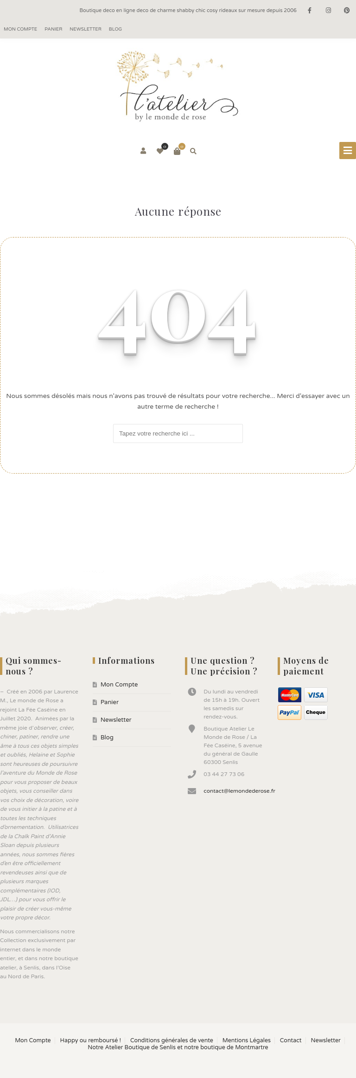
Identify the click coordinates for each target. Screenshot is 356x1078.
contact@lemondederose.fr (239, 791)
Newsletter (86, 29)
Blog (115, 29)
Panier (53, 29)
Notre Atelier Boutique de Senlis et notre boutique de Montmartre (178, 1047)
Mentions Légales (246, 1040)
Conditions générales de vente (171, 1040)
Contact (291, 1040)
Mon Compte (20, 29)
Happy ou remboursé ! (90, 1040)
